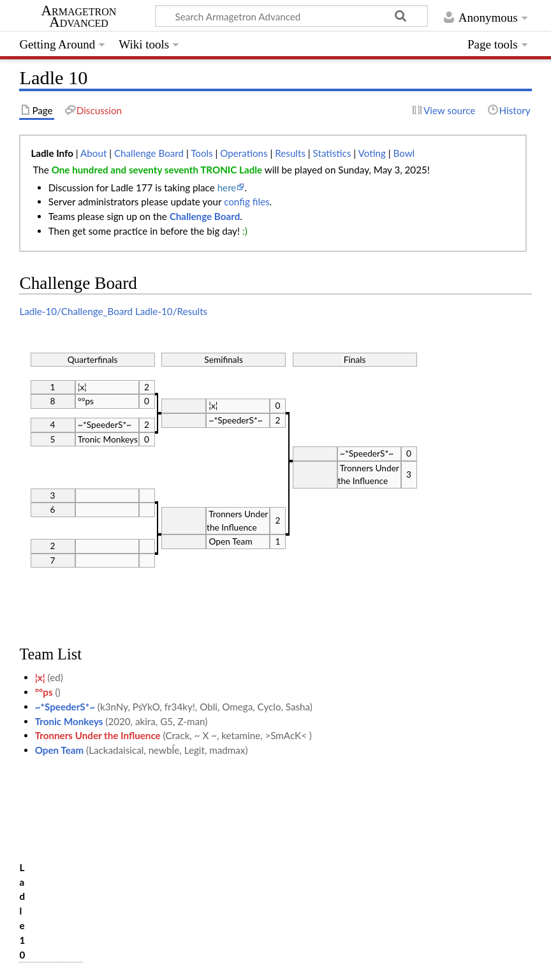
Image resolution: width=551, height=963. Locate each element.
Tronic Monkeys (69, 721)
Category (38, 886)
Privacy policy (48, 946)
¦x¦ (40, 677)
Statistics (332, 153)
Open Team (59, 750)
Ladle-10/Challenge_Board (76, 311)
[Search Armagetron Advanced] (291, 16)
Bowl (404, 153)
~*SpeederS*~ (65, 706)
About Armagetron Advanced (148, 946)
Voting (372, 153)
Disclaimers (244, 946)
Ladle (77, 886)
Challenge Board (149, 153)
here (227, 187)
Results (290, 153)
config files (246, 201)
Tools (202, 153)
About (93, 153)
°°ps (44, 692)
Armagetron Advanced (79, 16)
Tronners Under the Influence (98, 735)
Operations (243, 153)
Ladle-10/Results (171, 311)
